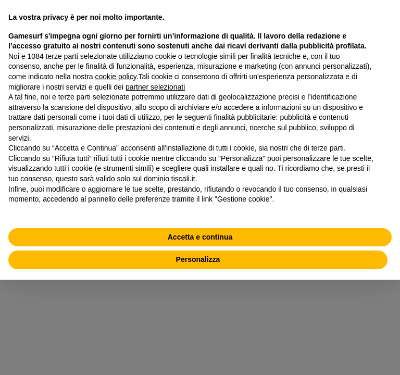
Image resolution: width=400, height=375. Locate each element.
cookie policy (115, 76)
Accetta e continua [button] (200, 237)
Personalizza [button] (198, 259)
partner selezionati (155, 87)
